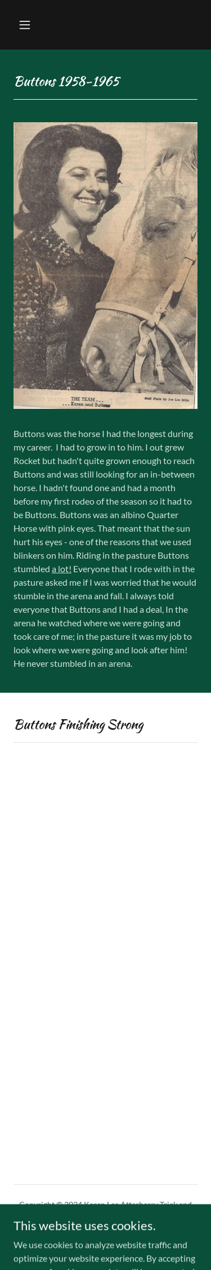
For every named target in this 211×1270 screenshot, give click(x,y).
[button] (35, 25)
